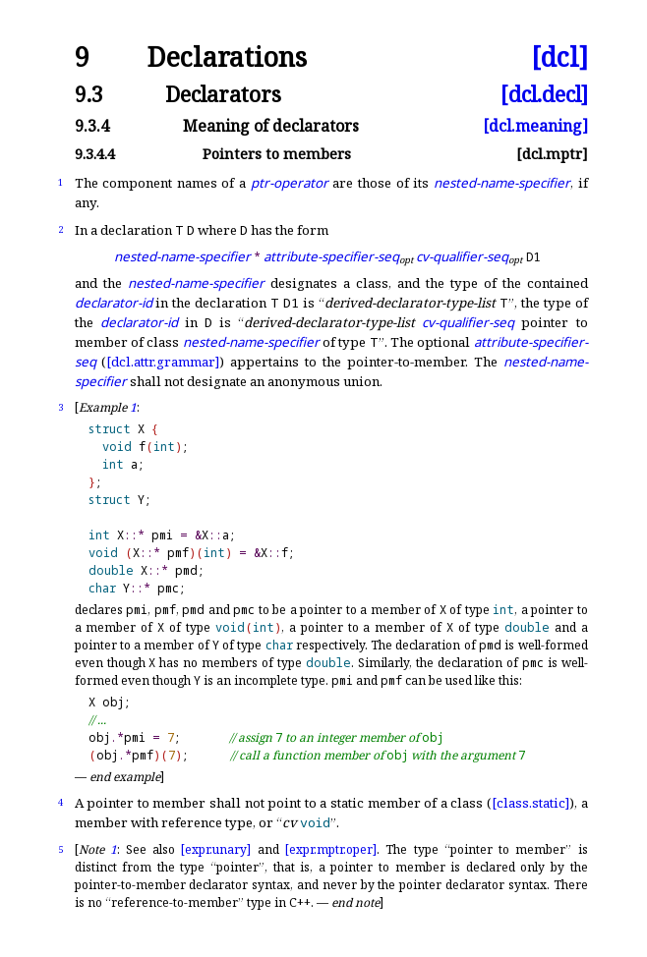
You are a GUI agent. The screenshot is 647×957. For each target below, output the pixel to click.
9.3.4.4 (95, 153)
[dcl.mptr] (552, 153)
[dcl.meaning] (535, 126)
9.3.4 (92, 126)
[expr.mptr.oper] (331, 849)
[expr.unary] (216, 849)
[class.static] (530, 803)
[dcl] (559, 57)
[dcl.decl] (544, 94)
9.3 (89, 94)
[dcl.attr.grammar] (162, 361)
